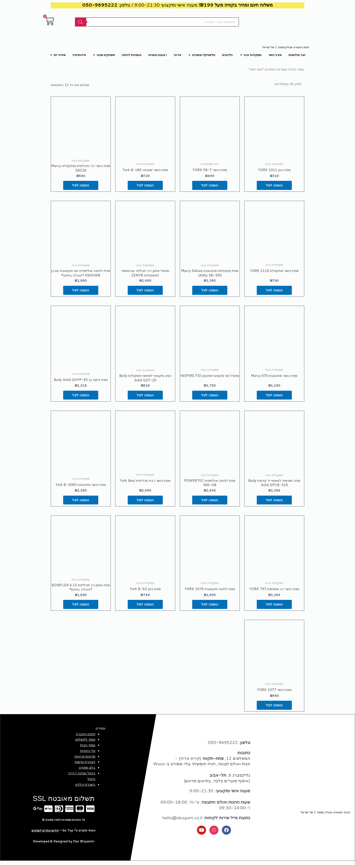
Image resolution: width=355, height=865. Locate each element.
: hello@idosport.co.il (206, 822)
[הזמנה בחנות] (282, 84)
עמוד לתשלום (85, 743)
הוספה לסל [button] (274, 186)
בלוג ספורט (87, 771)
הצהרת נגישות (85, 766)
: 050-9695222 (229, 747)
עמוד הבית (297, 69)
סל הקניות (87, 755)
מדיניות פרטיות (84, 760)
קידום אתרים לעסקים (45, 835)
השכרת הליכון (85, 788)
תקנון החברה (85, 738)
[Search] (80, 22)
